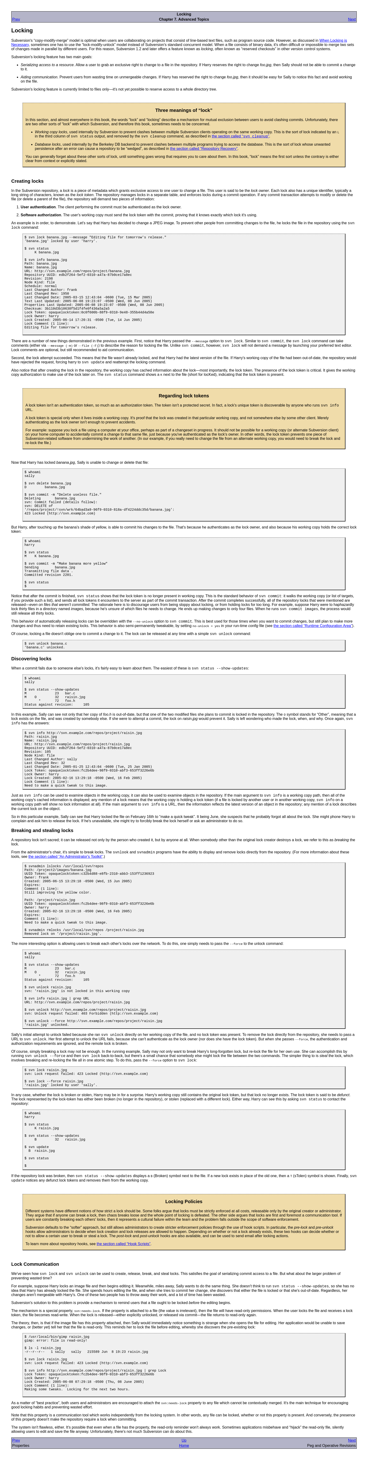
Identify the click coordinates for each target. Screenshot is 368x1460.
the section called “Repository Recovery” (204, 149)
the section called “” (240, 136)
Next (352, 19)
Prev (16, 19)
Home (184, 1446)
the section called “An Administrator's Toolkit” (65, 857)
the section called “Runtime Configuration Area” (312, 626)
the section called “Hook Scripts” (123, 1244)
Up (184, 1440)
